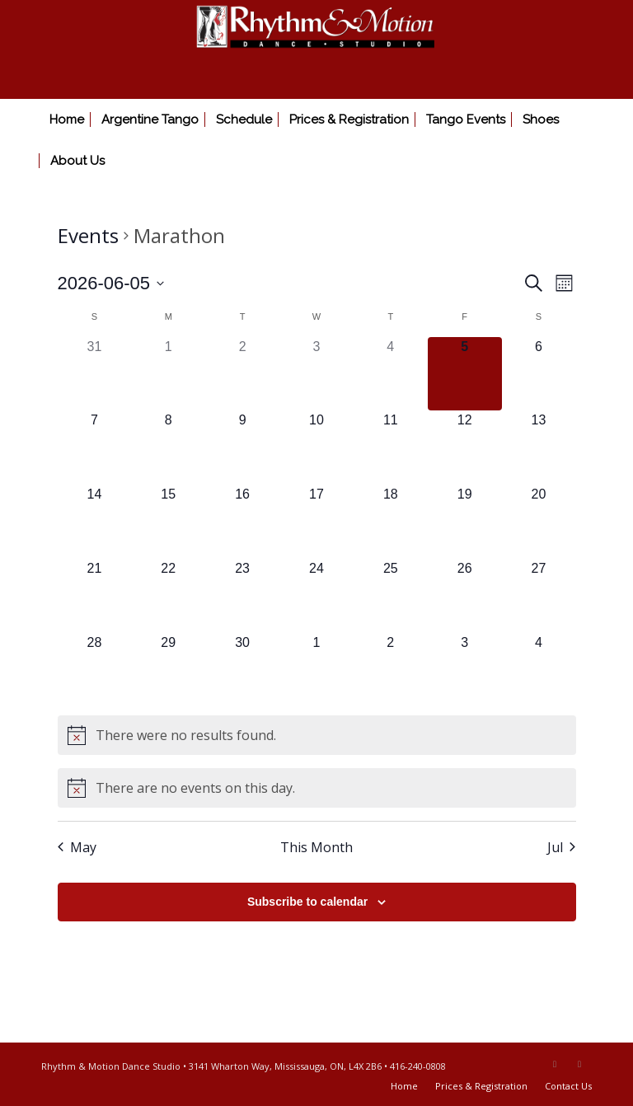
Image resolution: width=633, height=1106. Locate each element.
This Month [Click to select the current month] (316, 847)
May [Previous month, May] (77, 847)
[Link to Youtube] (579, 1064)
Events (88, 235)
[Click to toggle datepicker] (111, 283)
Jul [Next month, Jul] (561, 847)
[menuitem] (66, 119)
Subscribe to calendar (307, 901)
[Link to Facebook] (554, 1064)
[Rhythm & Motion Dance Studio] (316, 49)
